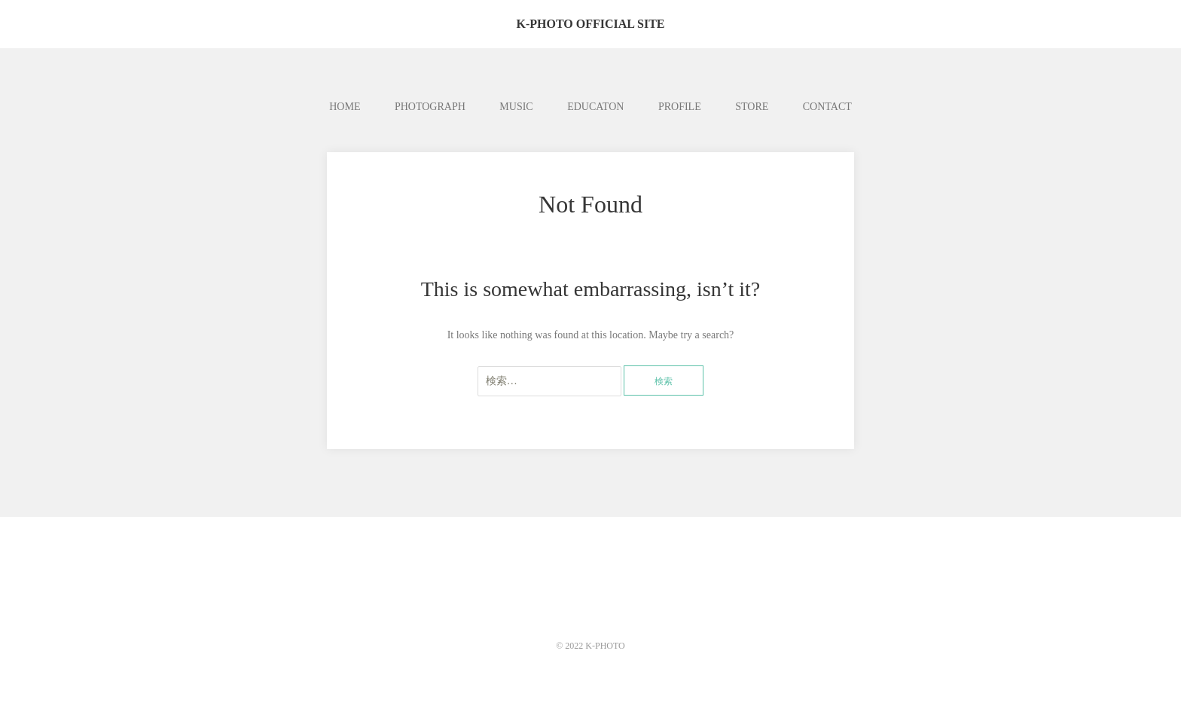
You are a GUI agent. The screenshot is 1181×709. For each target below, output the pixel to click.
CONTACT (827, 106)
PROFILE (679, 106)
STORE (751, 106)
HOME (344, 106)
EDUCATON (595, 106)
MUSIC (516, 106)
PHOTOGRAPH (430, 106)
